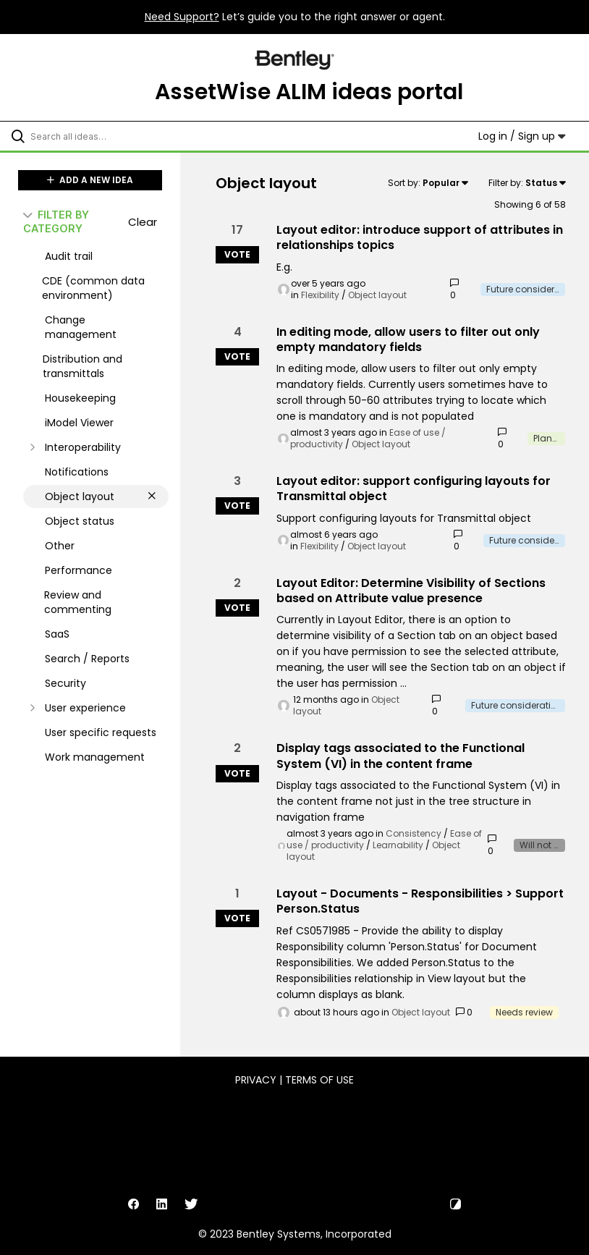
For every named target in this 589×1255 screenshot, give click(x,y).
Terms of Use (319, 1080)
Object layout (377, 295)
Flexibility (320, 295)
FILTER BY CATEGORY (56, 221)
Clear (142, 221)
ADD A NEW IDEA (90, 180)
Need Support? (182, 16)
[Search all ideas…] (98, 136)
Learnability (398, 845)
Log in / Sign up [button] (522, 136)
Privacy (255, 1080)
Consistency (413, 833)
